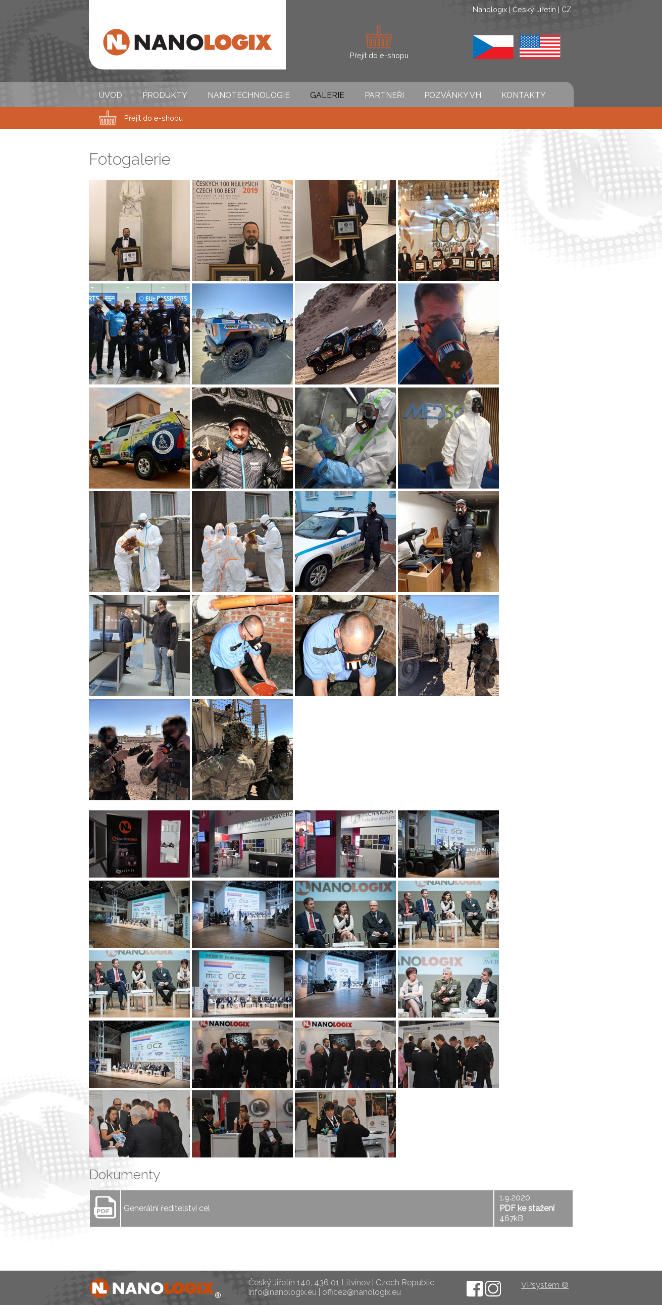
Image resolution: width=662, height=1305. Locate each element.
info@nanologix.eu (282, 1292)
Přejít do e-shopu (153, 118)
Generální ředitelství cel (167, 1208)
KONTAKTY (523, 95)
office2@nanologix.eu (361, 1292)
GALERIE (327, 95)
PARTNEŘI (384, 95)
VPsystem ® (545, 1285)
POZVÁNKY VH (452, 95)
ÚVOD (110, 95)
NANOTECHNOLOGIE (249, 95)
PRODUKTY (164, 95)
